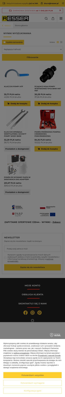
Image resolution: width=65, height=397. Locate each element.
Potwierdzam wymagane (32, 383)
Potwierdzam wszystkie (32, 375)
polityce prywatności (21, 353)
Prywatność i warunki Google (49, 355)
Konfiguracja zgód (32, 391)
